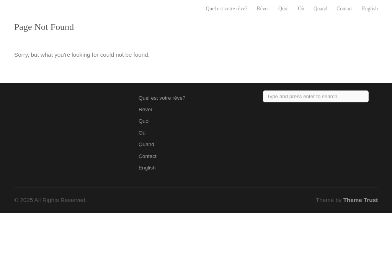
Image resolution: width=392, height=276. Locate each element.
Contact (344, 9)
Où (301, 9)
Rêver (263, 9)
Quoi (283, 9)
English (370, 9)
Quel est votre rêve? (227, 9)
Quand (320, 9)
